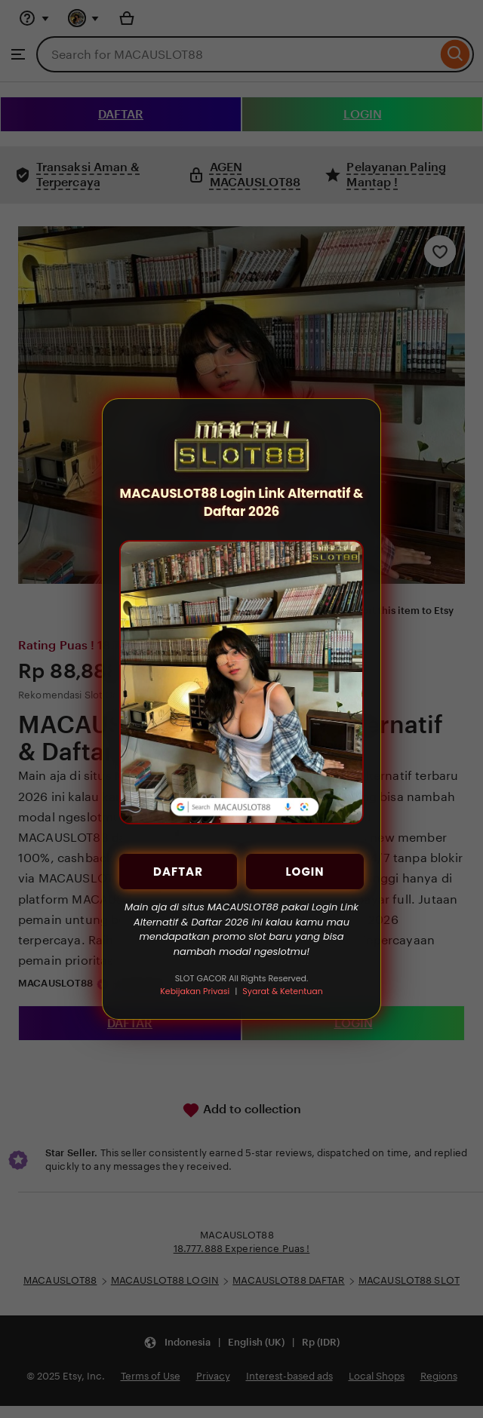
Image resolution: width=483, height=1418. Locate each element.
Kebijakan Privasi (194, 991)
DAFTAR (178, 871)
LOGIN (304, 871)
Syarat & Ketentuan (282, 991)
